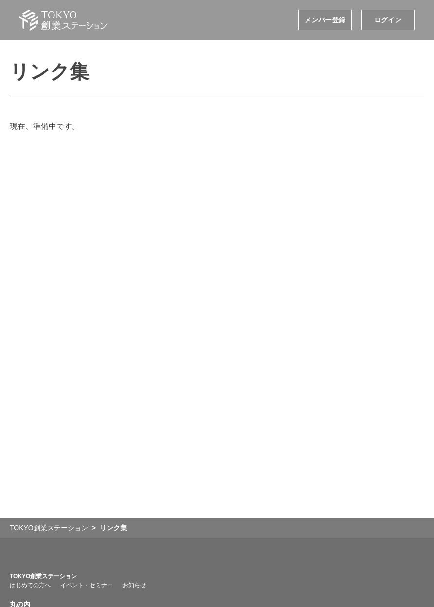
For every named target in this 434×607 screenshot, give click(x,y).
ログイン (387, 20)
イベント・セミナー (86, 585)
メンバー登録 (325, 20)
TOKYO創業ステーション (43, 576)
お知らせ (134, 585)
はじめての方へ (30, 585)
